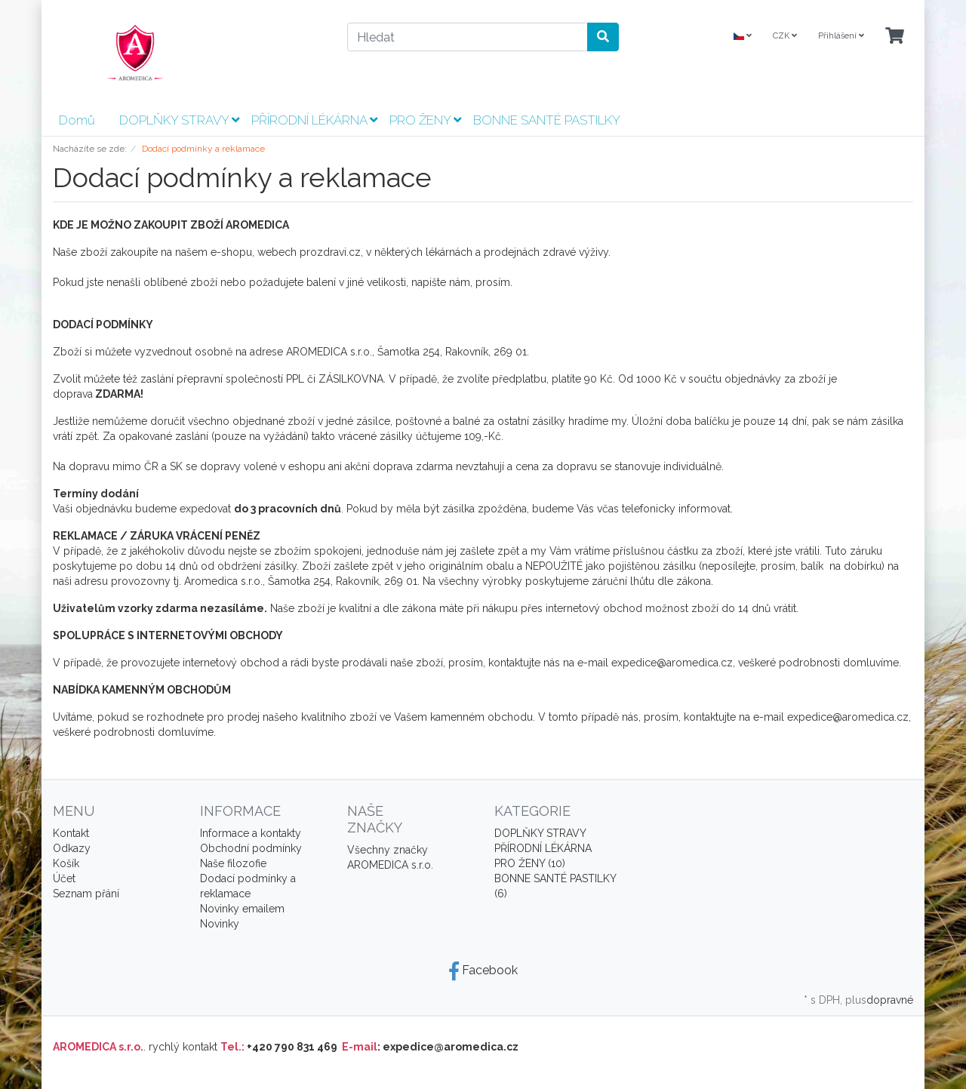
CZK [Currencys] (785, 36)
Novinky (219, 924)
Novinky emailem (242, 909)
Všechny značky (387, 850)
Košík (66, 863)
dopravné (889, 1000)
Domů (77, 120)
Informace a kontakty (250, 833)
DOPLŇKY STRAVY (179, 120)
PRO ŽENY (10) (529, 863)
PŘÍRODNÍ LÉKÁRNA (314, 120)
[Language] (742, 37)
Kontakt (71, 833)
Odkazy (72, 848)
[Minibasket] (894, 37)
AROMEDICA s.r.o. (390, 865)
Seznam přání (86, 894)
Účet (64, 878)
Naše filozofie (233, 863)
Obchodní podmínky (251, 848)
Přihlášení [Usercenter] (841, 36)
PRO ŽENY (425, 120)
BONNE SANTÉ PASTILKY (546, 120)
